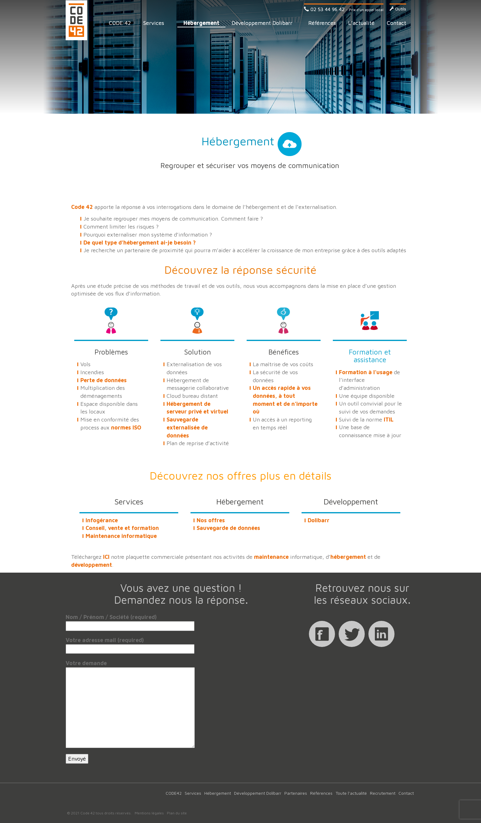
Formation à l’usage (365, 372)
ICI (106, 557)
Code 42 (76, 20)
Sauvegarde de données (228, 528)
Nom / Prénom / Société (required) (130, 621)
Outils (398, 8)
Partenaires (295, 793)
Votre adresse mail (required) (130, 644)
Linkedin (381, 634)
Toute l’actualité (351, 793)
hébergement (348, 557)
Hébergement (201, 23)
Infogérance (102, 520)
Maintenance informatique (121, 536)
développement (91, 565)
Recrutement (382, 793)
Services (153, 23)
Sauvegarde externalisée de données (187, 427)
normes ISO (126, 427)
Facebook (322, 634)
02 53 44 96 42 (324, 9)
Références (322, 23)
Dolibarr (318, 520)
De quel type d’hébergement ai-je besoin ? (139, 242)
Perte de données (103, 380)
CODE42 (174, 793)
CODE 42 (120, 23)
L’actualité (361, 23)
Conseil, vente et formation (122, 528)
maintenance (271, 557)
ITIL (389, 419)
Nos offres (211, 520)
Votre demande (130, 667)
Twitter (352, 634)
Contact (396, 23)
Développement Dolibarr (262, 23)
